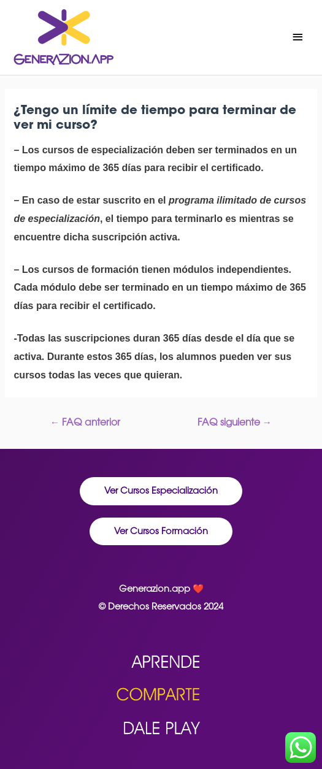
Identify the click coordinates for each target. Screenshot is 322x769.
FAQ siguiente (234, 421)
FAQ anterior (85, 421)
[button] (161, 491)
